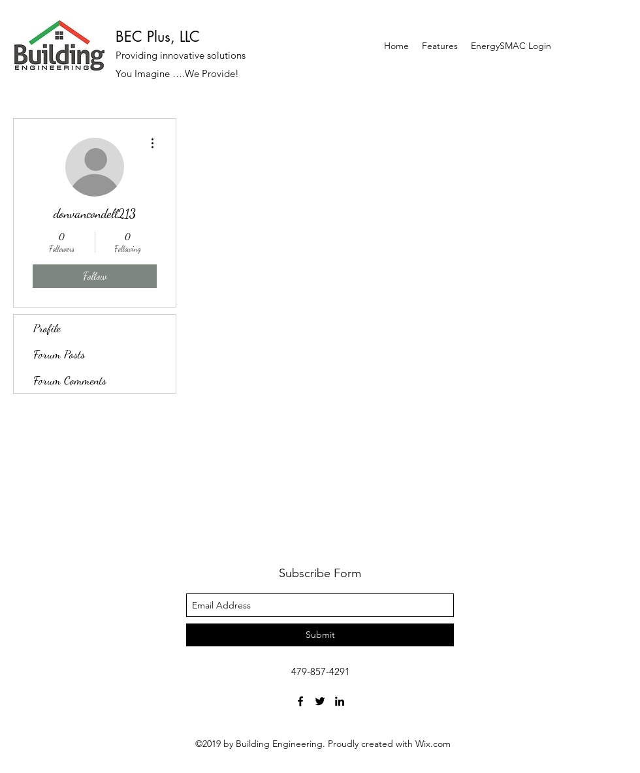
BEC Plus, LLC (158, 36)
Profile (47, 328)
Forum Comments (69, 380)
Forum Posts (59, 354)
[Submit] (320, 634)
